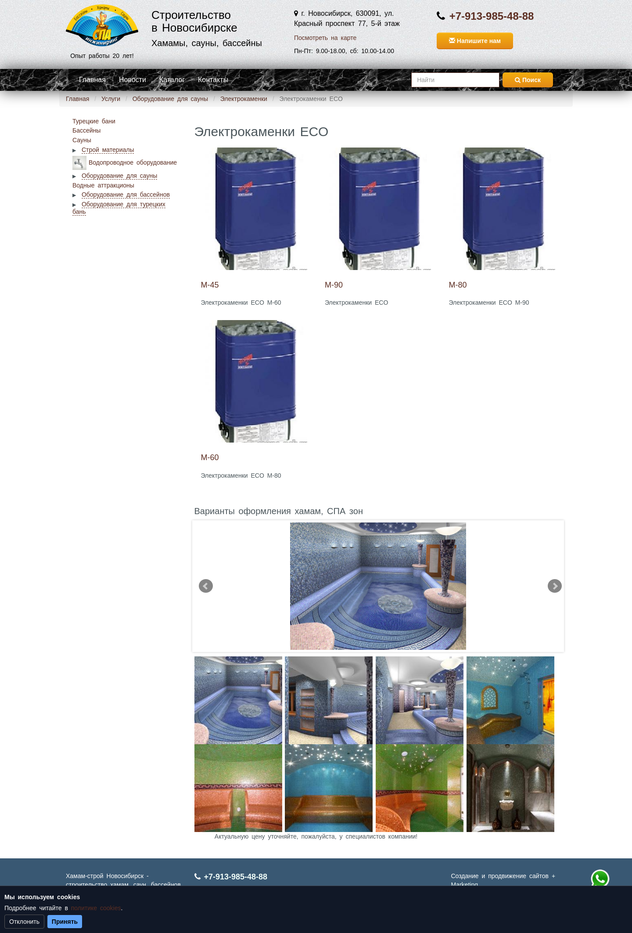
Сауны (81, 140)
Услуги (110, 98)
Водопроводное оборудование (133, 162)
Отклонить (24, 921)
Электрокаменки (243, 98)
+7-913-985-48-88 (491, 16)
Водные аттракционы (103, 185)
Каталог (172, 79)
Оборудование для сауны (170, 98)
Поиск (528, 79)
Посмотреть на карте (325, 37)
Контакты (213, 79)
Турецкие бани (93, 121)
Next (555, 586)
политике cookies (96, 907)
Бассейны (86, 130)
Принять (65, 921)
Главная (92, 79)
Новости (132, 79)
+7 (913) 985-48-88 (600, 879)
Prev (206, 586)
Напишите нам (475, 40)
